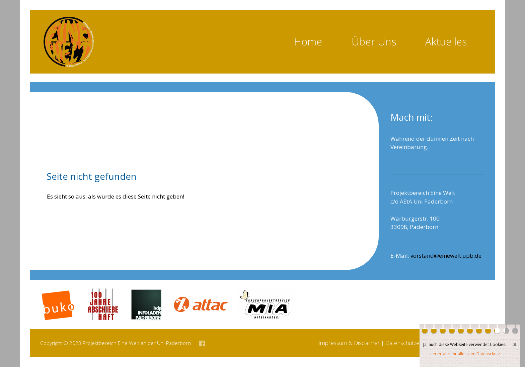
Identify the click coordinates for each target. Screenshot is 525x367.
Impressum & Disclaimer (349, 343)
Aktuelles (446, 41)
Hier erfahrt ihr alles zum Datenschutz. (465, 354)
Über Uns (374, 41)
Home (308, 41)
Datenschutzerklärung (412, 343)
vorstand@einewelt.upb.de (445, 255)
